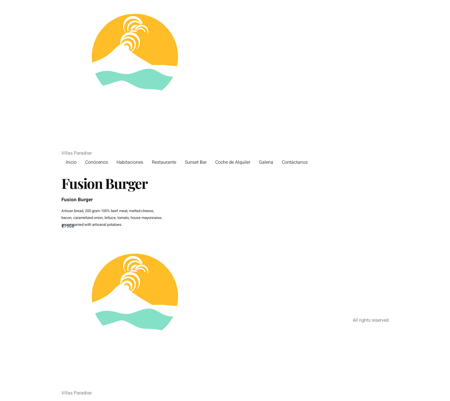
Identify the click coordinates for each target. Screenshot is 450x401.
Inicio (71, 162)
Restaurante (164, 162)
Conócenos (96, 162)
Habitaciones (130, 162)
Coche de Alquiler (232, 162)
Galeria (266, 162)
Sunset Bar (196, 162)
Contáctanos (295, 162)
